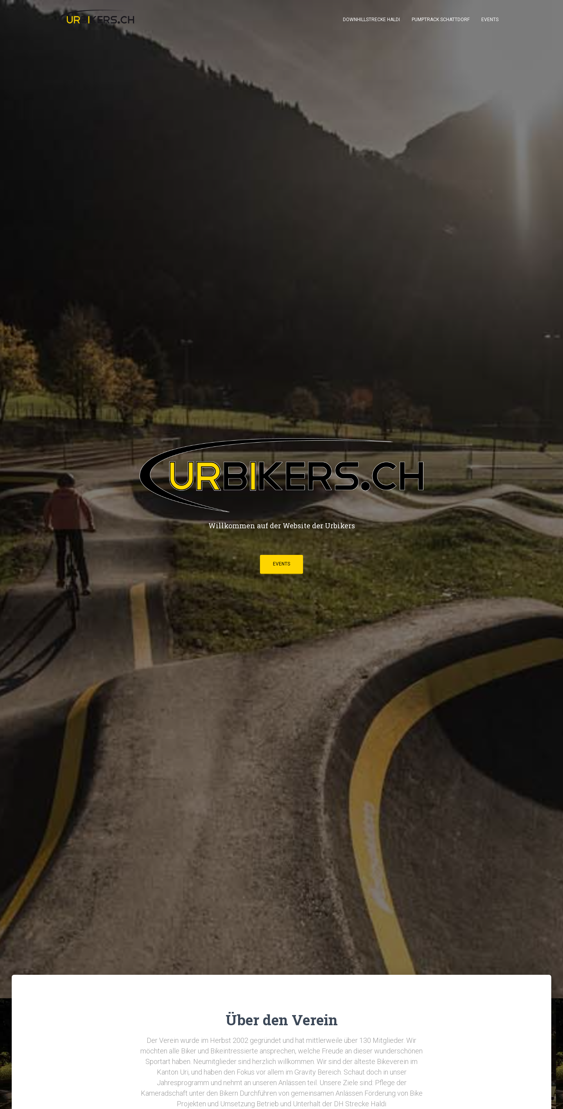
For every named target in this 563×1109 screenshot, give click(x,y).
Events (489, 19)
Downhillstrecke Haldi (371, 19)
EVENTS (281, 564)
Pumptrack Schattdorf (441, 19)
